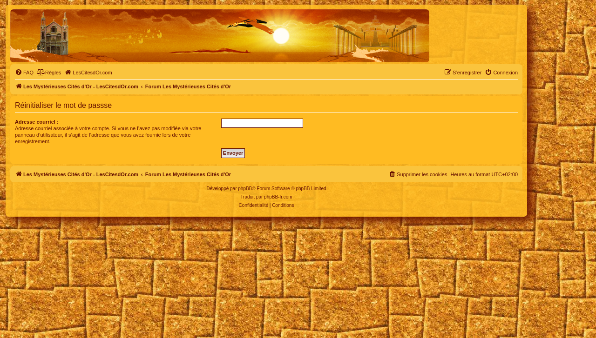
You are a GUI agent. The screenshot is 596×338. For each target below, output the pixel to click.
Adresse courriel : (37, 122)
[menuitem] (24, 72)
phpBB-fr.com (278, 196)
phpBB (245, 188)
